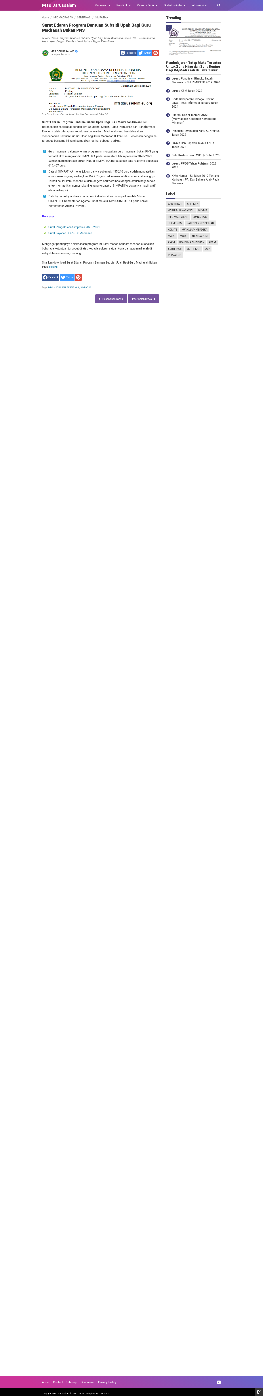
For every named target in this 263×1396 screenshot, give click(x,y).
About (45, 1382)
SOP (207, 248)
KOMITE (172, 229)
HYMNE (202, 210)
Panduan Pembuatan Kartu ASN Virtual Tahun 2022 (196, 132)
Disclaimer (87, 1382)
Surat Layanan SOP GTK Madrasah (70, 233)
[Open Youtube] (219, 1382)
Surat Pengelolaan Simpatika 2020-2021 (74, 227)
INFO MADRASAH (57, 287)
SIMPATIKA (85, 287)
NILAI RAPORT (200, 236)
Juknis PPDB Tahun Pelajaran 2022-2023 (195, 165)
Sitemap (71, 1382)
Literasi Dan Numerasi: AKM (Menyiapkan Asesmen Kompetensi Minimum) (194, 118)
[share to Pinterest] (155, 53)
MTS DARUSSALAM (64, 51)
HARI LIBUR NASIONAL (181, 210)
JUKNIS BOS (200, 216)
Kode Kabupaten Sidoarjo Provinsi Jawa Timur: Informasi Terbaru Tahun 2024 (195, 103)
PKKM (171, 242)
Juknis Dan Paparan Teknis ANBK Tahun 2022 (193, 145)
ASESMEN (193, 204)
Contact (58, 1382)
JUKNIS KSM (175, 223)
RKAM (212, 242)
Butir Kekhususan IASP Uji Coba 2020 (196, 155)
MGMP (184, 236)
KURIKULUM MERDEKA (194, 229)
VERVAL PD (174, 255)
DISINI (53, 267)
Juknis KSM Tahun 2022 (187, 90)
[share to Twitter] (144, 53)
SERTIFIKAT (193, 248)
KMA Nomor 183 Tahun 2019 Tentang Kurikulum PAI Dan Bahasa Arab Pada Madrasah (195, 179)
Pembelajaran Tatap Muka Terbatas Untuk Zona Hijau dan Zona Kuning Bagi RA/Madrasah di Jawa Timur (193, 66)
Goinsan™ (104, 1393)
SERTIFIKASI (73, 287)
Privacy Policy (107, 1382)
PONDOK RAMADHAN (191, 242)
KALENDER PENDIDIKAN (200, 223)
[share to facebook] (128, 53)
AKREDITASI (175, 204)
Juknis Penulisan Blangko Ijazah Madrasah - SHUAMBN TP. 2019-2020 (196, 80)
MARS (171, 236)
